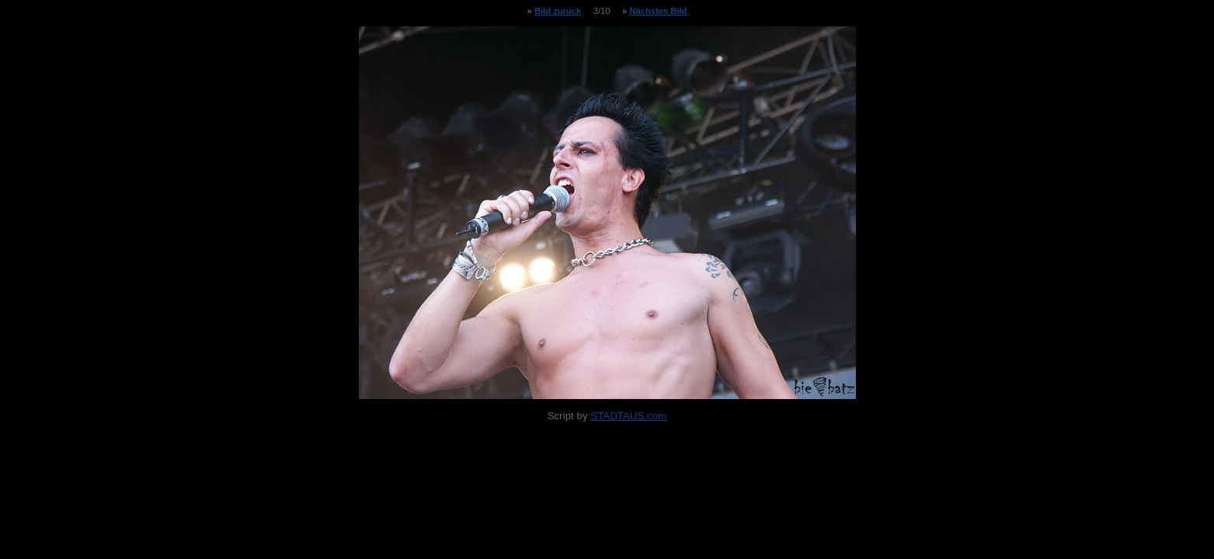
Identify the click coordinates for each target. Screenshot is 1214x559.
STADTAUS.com (628, 416)
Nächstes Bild (658, 11)
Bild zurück (557, 11)
